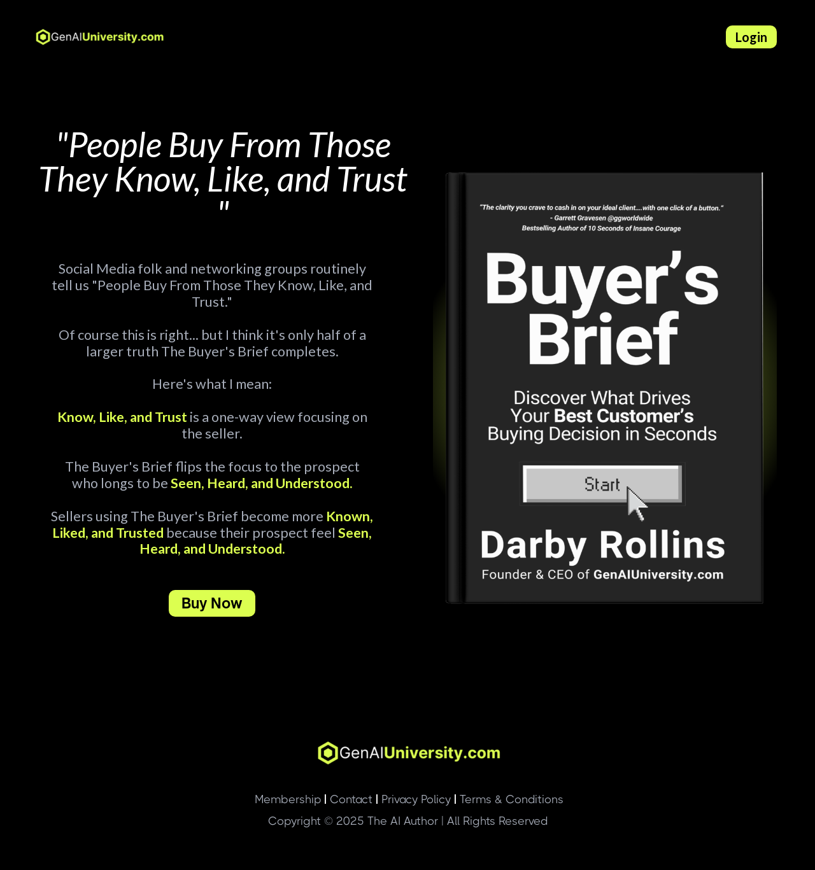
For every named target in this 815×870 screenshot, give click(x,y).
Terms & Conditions (508, 799)
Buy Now (212, 603)
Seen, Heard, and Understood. (260, 483)
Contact (348, 799)
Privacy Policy (413, 799)
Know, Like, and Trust (122, 417)
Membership (288, 799)
